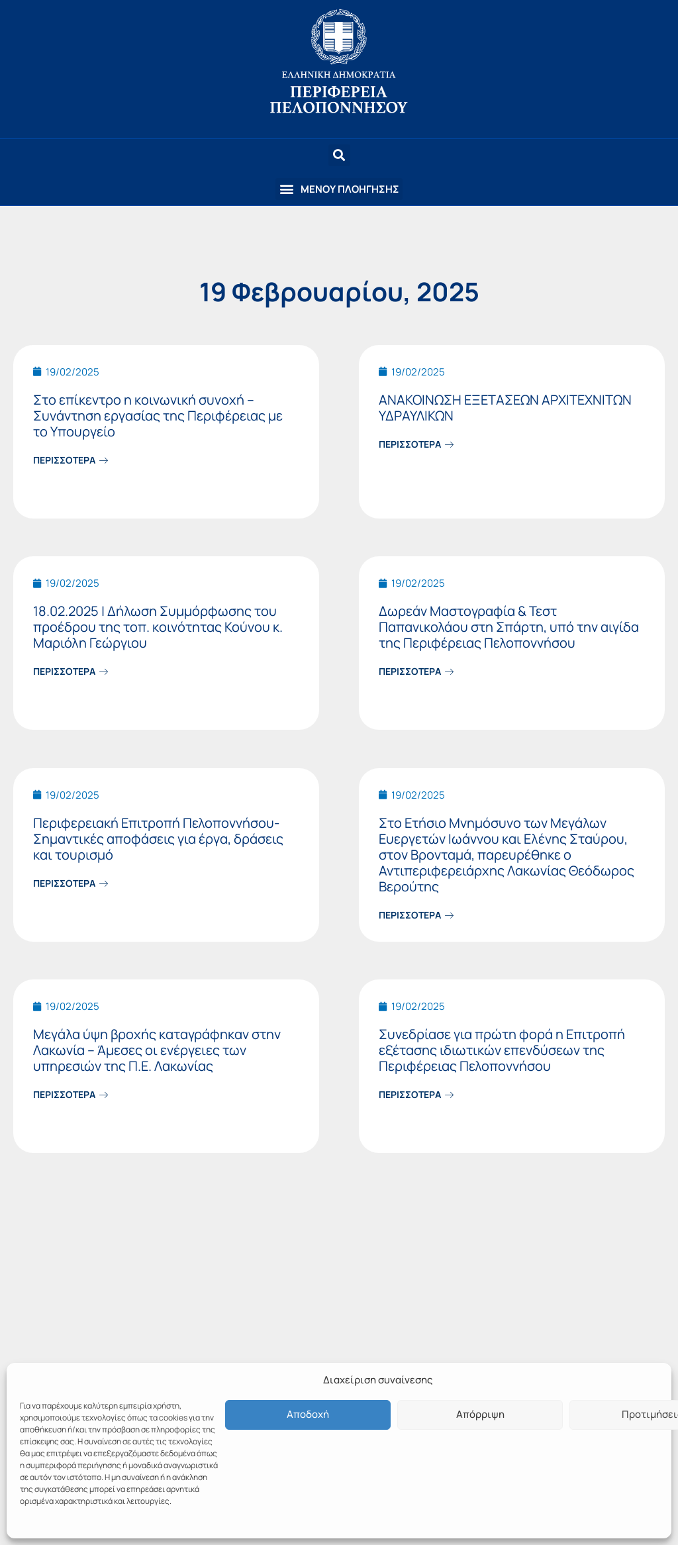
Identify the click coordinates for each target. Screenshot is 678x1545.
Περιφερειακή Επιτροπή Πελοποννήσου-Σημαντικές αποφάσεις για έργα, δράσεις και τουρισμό (158, 839)
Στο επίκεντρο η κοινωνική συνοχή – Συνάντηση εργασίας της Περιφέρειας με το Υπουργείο (158, 415)
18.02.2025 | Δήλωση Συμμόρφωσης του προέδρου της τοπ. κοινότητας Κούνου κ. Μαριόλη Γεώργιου (158, 627)
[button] (339, 189)
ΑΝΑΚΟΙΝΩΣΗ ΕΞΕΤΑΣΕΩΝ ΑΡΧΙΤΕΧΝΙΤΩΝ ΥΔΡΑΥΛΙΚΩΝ (505, 407)
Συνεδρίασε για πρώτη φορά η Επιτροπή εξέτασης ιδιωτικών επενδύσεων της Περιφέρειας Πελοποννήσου (502, 1050)
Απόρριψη (480, 1414)
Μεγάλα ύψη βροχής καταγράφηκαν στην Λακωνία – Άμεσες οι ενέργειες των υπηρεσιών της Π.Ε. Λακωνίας (157, 1050)
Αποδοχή (308, 1414)
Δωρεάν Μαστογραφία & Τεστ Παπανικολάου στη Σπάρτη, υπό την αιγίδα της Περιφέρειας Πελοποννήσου (509, 627)
